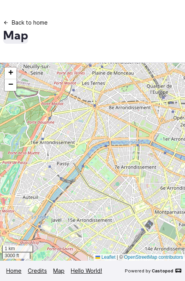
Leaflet (105, 257)
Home (14, 270)
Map (59, 270)
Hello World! (86, 270)
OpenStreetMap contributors (153, 257)
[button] (10, 73)
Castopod (167, 270)
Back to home (25, 22)
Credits (37, 270)
